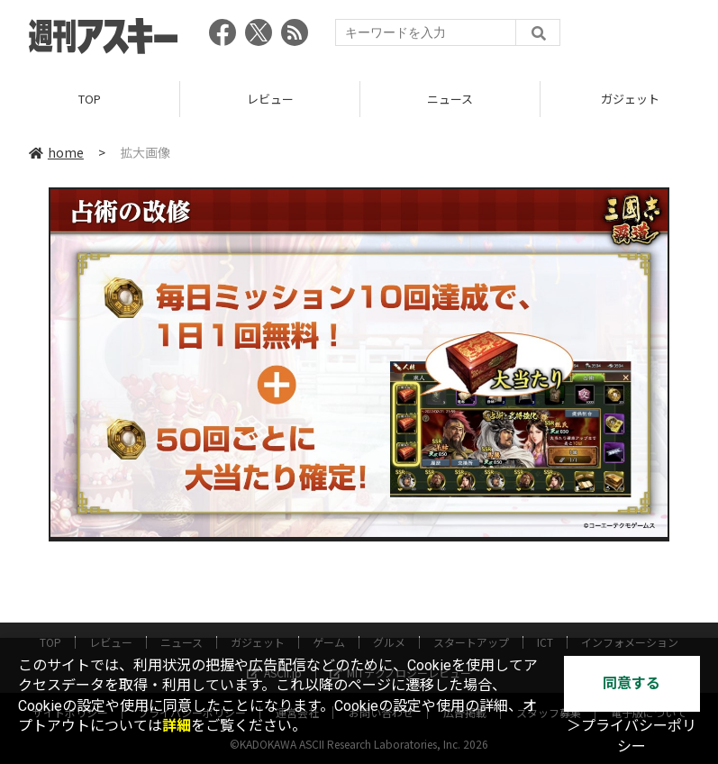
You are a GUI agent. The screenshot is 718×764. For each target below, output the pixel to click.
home (56, 152)
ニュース (450, 98)
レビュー (270, 98)
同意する (631, 683)
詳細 (176, 725)
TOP (89, 98)
